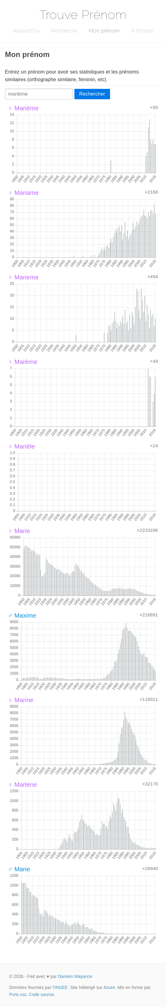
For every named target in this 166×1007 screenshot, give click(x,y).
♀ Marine (21, 700)
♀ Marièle (21, 446)
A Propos (142, 31)
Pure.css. (18, 994)
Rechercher (92, 94)
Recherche (64, 31)
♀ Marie (19, 531)
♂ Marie (19, 869)
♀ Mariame (23, 192)
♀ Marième (23, 108)
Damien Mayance (75, 976)
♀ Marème (22, 361)
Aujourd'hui (26, 31)
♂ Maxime (22, 615)
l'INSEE (60, 987)
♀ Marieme (23, 277)
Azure (109, 987)
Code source (41, 994)
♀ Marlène (22, 784)
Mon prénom (104, 31)
